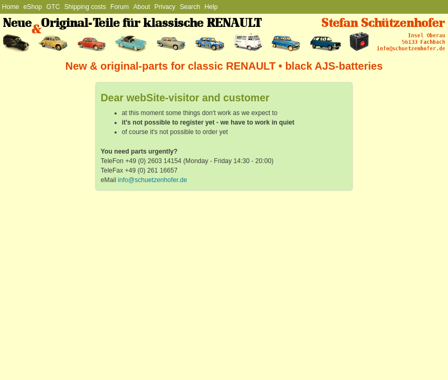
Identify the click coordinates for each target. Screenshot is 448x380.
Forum (119, 7)
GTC (53, 7)
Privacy (165, 7)
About (142, 7)
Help (211, 7)
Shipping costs (85, 7)
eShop (32, 7)
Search (190, 7)
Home (10, 7)
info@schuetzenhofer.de (152, 180)
